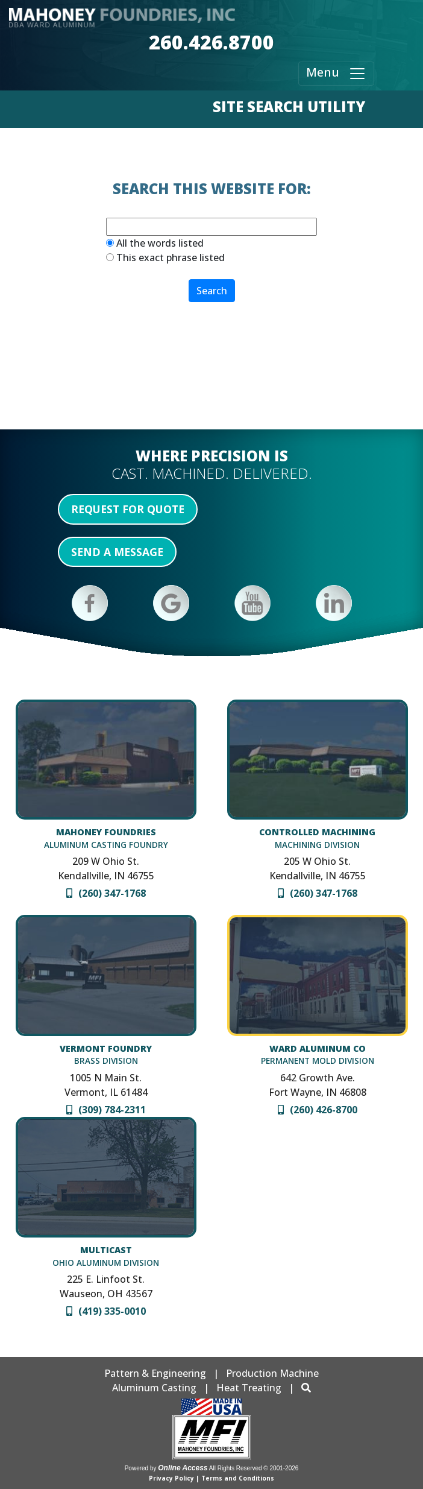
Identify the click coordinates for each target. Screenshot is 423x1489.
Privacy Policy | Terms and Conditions (211, 1478)
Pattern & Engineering (155, 1373)
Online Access (182, 1468)
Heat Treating (248, 1387)
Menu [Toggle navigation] (336, 73)
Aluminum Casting (154, 1387)
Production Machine (272, 1373)
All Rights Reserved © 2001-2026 (254, 1468)
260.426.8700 (211, 42)
